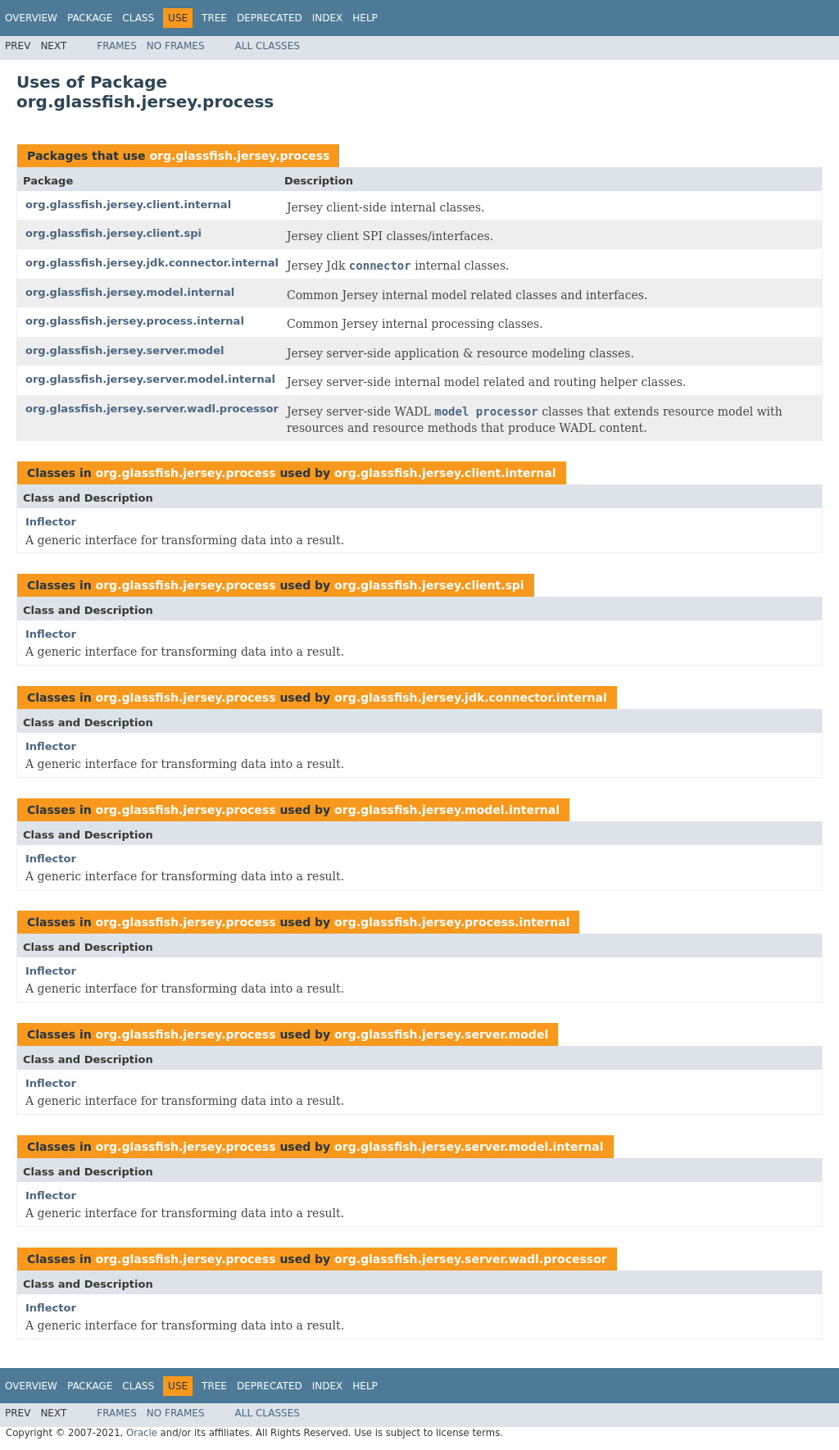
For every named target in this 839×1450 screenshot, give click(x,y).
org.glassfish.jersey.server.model (124, 350)
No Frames (176, 46)
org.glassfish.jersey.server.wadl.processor (152, 408)
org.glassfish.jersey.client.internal (128, 204)
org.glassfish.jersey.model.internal (129, 292)
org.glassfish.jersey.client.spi (113, 233)
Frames (117, 46)
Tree (214, 18)
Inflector (50, 522)
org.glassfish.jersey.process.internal (134, 321)
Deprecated (269, 18)
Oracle (141, 1433)
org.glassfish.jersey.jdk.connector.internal (152, 263)
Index (327, 18)
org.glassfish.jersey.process (239, 155)
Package (89, 18)
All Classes (267, 46)
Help (365, 18)
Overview (31, 18)
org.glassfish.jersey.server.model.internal (150, 379)
